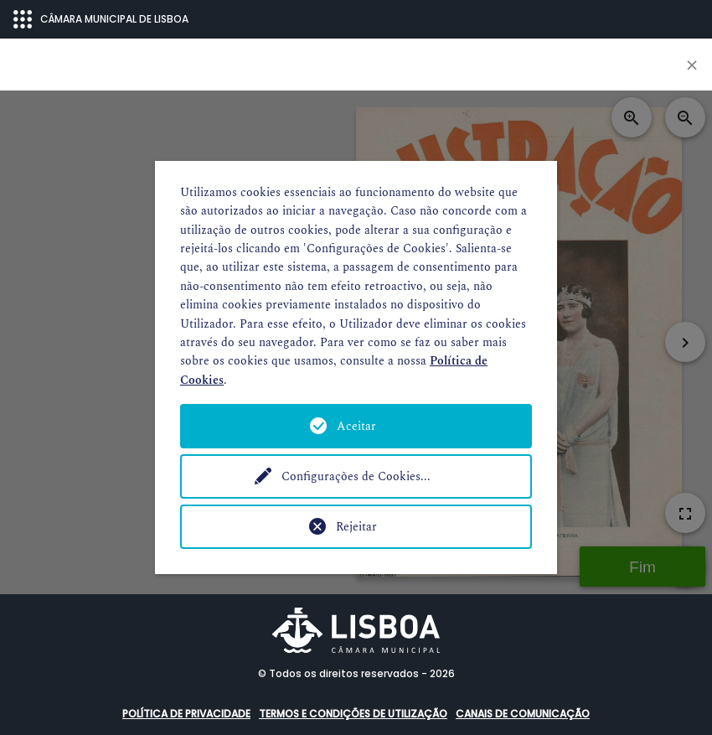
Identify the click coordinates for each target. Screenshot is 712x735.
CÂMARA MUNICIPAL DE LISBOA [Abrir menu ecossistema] (100, 19)
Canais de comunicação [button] (523, 714)
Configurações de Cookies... (356, 476)
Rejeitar (356, 527)
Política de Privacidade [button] (186, 714)
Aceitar (356, 426)
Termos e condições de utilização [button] (353, 714)
